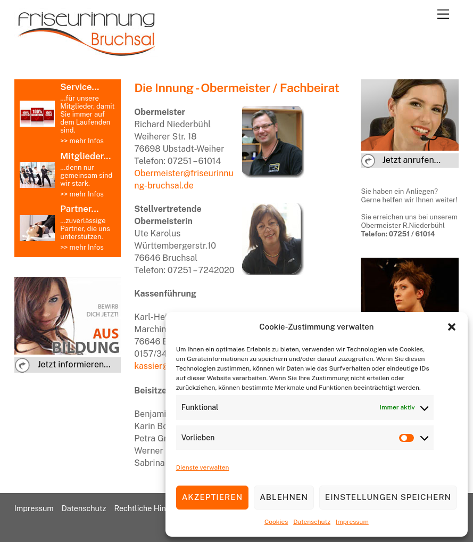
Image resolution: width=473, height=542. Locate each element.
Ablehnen (284, 497)
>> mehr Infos (82, 141)
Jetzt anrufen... (412, 160)
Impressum (352, 521)
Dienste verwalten (202, 467)
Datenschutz (311, 521)
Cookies (276, 521)
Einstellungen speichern (388, 497)
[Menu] (443, 14)
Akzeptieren (212, 497)
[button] (451, 327)
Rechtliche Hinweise (150, 508)
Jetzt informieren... (73, 364)
